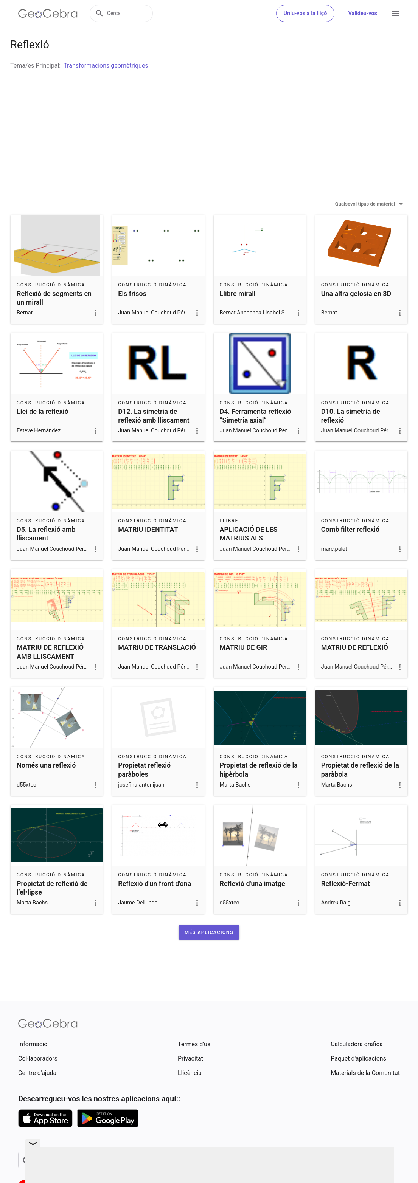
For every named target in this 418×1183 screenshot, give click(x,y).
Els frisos (132, 312)
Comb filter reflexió (350, 548)
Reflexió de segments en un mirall (54, 316)
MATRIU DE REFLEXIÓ (354, 666)
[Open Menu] (395, 13)
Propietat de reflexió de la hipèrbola (259, 788)
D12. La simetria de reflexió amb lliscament (153, 434)
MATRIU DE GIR (243, 666)
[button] (209, 951)
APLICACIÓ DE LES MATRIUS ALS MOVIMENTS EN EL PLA (256, 557)
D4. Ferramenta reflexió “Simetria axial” (255, 434)
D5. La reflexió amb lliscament (46, 552)
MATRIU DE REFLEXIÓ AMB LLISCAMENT (50, 670)
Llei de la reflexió (42, 430)
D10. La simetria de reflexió (350, 434)
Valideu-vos (362, 13)
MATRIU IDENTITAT (148, 548)
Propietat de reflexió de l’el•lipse (52, 906)
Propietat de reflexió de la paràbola (360, 788)
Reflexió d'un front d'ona (154, 902)
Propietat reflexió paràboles (144, 788)
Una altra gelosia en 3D (356, 312)
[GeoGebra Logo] (48, 13)
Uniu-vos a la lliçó (305, 13)
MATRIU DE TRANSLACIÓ (157, 666)
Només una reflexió (46, 784)
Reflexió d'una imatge (252, 902)
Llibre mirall (238, 312)
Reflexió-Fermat (345, 902)
